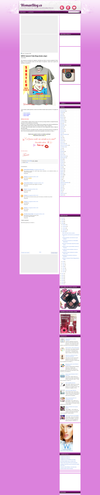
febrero (63, 269)
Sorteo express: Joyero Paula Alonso (72, 347)
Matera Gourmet (63, 156)
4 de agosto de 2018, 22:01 (33, 201)
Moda (61, 159)
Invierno (61, 142)
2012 (62, 282)
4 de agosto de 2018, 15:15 (33, 195)
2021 (62, 218)
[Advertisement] (39, 25)
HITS (61, 135)
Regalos (61, 171)
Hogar (61, 137)
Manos (61, 149)
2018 (62, 223)
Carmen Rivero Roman (28, 182)
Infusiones (62, 140)
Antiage (61, 112)
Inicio (40, 252)
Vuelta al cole (62, 193)
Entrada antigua (54, 252)
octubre (63, 228)
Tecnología (62, 184)
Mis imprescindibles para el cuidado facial (68, 461)
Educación (62, 129)
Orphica (61, 163)
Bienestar (62, 117)
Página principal (23, 12)
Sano (61, 177)
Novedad (62, 162)
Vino (61, 191)
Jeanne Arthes (63, 143)
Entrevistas (62, 131)
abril (63, 266)
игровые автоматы (29, 0)
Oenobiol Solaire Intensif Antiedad (66, 468)
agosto (63, 231)
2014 (62, 278)
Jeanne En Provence (64, 145)
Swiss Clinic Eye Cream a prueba (68, 233)
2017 (62, 273)
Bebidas (61, 115)
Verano (61, 188)
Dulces (61, 128)
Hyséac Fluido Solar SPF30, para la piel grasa (68, 462)
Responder (26, 173)
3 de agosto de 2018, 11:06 (33, 176)
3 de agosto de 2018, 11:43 (38, 182)
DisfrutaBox (62, 125)
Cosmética (62, 120)
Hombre (61, 139)
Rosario (25, 189)
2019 (62, 221)
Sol (61, 179)
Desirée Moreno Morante (29, 169)
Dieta (61, 123)
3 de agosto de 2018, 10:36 (39, 169)
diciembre (64, 224)
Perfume (61, 168)
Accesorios (62, 109)
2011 (62, 283)
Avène (61, 114)
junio (63, 263)
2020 (62, 219)
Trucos (61, 185)
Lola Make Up (62, 146)
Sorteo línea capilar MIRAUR (70, 390)
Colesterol (62, 118)
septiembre (64, 229)
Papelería (62, 165)
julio (63, 261)
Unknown (26, 176)
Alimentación (62, 111)
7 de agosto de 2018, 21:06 (33, 207)
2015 (62, 277)
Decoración (62, 121)
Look (61, 148)
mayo (63, 264)
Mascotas (62, 154)
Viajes (61, 190)
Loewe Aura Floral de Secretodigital (72, 415)
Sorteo (27, 162)
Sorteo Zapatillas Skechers (70, 382)
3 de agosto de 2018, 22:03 (32, 189)
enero (63, 271)
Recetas (61, 170)
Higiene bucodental (63, 134)
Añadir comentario (25, 220)
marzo (63, 268)
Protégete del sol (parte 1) (65, 456)
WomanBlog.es (31, 5)
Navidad (61, 160)
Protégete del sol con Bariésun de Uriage (67, 459)
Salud (61, 176)
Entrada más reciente (25, 252)
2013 (62, 280)
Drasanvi (62, 126)
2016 (62, 275)
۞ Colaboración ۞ (31, 12)
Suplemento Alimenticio (64, 182)
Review (61, 174)
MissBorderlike (63, 157)
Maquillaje (62, 151)
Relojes (61, 173)
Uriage (61, 187)
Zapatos (61, 194)
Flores (61, 132)
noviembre (64, 226)
